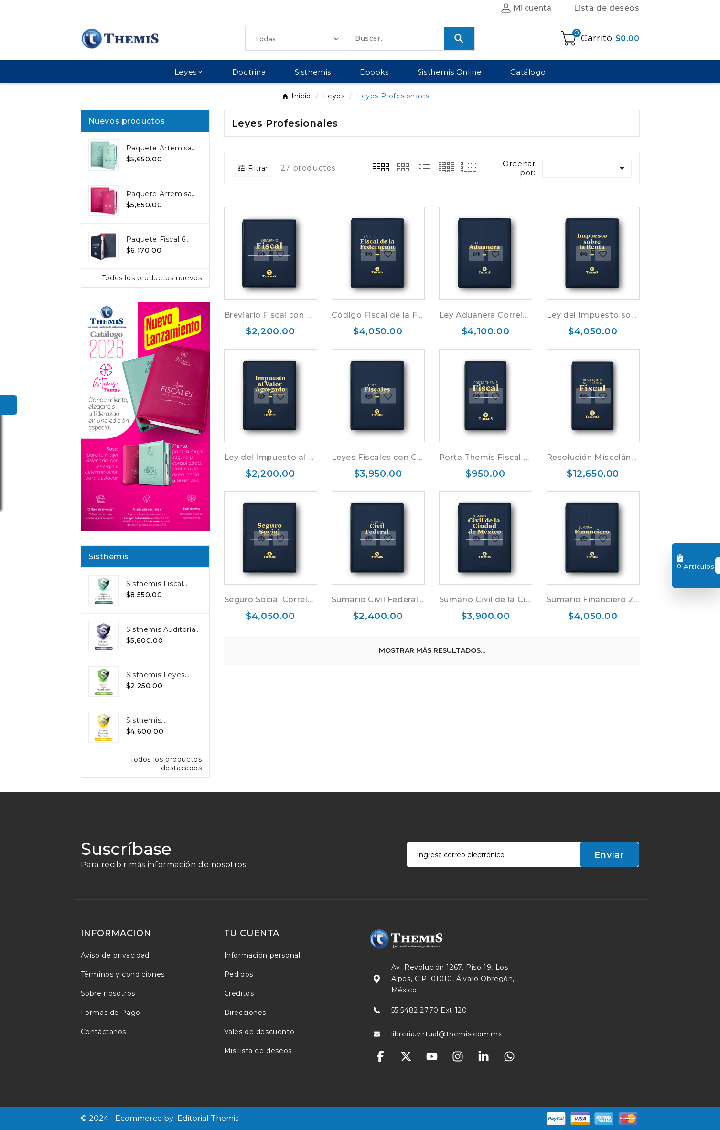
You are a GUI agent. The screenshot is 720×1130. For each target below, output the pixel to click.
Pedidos (238, 974)
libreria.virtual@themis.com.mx (446, 1034)
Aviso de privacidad (115, 955)
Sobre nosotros (108, 993)
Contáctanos (104, 1031)
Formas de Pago (110, 1012)
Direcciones (245, 1012)
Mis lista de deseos (258, 1050)
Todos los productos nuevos (152, 278)
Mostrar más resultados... (432, 650)
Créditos (239, 993)
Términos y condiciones (123, 974)
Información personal (262, 955)
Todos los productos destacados (166, 763)
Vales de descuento (259, 1031)
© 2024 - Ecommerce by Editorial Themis (159, 1118)
